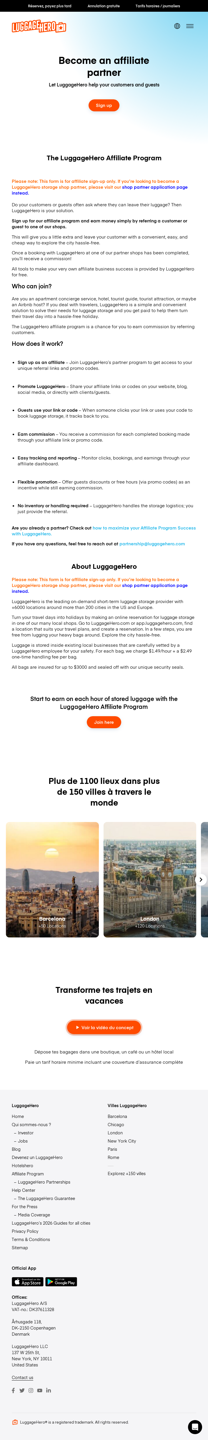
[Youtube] (39, 1390)
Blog (16, 1149)
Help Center (23, 1190)
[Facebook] (13, 1390)
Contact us (22, 1377)
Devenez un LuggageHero (37, 1157)
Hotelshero (22, 1165)
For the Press (24, 1206)
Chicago (116, 1124)
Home (18, 1116)
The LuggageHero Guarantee (46, 1198)
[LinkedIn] (48, 1390)
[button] (195, 1427)
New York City (122, 1141)
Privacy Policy (25, 1231)
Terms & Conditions (31, 1239)
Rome (113, 1157)
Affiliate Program (28, 1174)
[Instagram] (30, 1390)
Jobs (23, 1141)
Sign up (104, 105)
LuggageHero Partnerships (44, 1182)
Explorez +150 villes (127, 1173)
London (115, 1133)
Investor (26, 1133)
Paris (112, 1149)
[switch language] (177, 26)
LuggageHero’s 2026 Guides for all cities (51, 1223)
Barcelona (117, 1116)
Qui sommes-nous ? (31, 1124)
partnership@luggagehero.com (152, 544)
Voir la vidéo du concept (104, 1027)
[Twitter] (22, 1390)
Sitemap (20, 1247)
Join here (104, 722)
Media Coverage (34, 1215)
